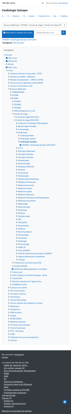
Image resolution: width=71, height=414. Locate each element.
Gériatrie (21, 170)
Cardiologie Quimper (65, 16)
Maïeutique (14, 306)
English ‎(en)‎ (8, 401)
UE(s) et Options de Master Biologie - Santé (29, 275)
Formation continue (18, 294)
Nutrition (21, 213)
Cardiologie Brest (27, 135)
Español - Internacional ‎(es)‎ (15, 403)
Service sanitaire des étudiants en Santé (26, 303)
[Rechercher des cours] (48, 32)
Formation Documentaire (20, 325)
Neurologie (22, 210)
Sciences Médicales (17, 16)
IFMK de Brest (16, 312)
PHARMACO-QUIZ (19, 284)
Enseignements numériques (15, 393)
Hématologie (23, 176)
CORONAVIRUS (18, 92)
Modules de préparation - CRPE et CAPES (26, 80)
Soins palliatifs (24, 250)
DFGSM (15, 95)
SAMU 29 (22, 247)
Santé (6, 387)
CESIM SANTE (16, 319)
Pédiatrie (21, 229)
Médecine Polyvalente (27, 201)
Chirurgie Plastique (25, 154)
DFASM (25, 16)
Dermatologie (23, 160)
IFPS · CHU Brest (17, 331)
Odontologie (15, 297)
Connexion (63, 3)
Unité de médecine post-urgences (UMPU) (35, 253)
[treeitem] (35, 198)
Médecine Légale (25, 191)
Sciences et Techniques (13, 382)
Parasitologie (23, 226)
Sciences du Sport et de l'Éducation (18, 384)
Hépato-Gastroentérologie (28, 179)
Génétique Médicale (26, 167)
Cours (9, 16)
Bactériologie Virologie (27, 126)
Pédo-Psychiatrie (25, 232)
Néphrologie (23, 204)
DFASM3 (17, 108)
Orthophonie (15, 309)
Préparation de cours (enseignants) (24, 337)
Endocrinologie (24, 163)
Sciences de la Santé (18, 288)
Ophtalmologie (24, 216)
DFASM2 (17, 104)
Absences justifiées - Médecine (22, 77)
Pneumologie (23, 235)
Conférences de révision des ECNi (27, 263)
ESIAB (6, 373)
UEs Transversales (17, 291)
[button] (42, 3)
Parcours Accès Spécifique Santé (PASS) (26, 83)
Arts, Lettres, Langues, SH (14, 368)
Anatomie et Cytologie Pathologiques (33, 123)
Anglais (13, 316)
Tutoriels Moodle (8, 395)
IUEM (6, 376)
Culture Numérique (17, 328)
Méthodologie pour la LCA (24, 111)
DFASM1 (17, 101)
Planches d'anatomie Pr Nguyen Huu (26, 281)
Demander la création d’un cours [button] (18, 33)
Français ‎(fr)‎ (7, 398)
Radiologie (22, 241)
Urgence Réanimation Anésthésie (31, 257)
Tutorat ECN (17, 278)
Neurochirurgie (24, 207)
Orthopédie (22, 222)
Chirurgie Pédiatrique (26, 151)
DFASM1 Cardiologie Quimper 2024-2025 (19, 40)
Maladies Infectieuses (27, 182)
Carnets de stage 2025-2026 (27, 117)
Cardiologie (55, 16)
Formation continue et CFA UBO (16, 390)
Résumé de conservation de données (17, 411)
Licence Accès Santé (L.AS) (21, 86)
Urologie (21, 260)
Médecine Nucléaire (26, 195)
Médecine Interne (25, 188)
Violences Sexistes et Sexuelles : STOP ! (26, 74)
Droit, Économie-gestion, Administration (20, 371)
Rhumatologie (23, 244)
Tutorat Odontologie (18, 300)
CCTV (20, 148)
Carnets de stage (32, 16)
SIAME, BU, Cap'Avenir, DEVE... (16, 365)
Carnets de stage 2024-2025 (45, 16)
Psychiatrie (22, 238)
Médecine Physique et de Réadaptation (33, 198)
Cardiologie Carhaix (28, 139)
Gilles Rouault (18, 43)
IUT (5, 379)
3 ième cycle (17, 272)
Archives (13, 340)
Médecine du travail (26, 185)
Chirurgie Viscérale (25, 157)
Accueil (3, 16)
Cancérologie (23, 129)
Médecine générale (17, 322)
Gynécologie (23, 173)
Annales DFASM (20, 266)
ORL (19, 219)
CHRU (12, 334)
